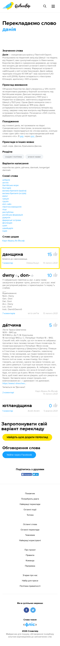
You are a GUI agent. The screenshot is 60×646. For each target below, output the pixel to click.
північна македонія (11, 206)
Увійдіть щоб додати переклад (27, 437)
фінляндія (7, 223)
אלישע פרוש (33, 313)
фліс (30, 624)
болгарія (6, 188)
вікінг (5, 196)
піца (4, 209)
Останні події (30, 509)
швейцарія (7, 228)
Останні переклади (30, 529)
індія (4, 231)
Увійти (19, 454)
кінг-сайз (6, 204)
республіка (7, 212)
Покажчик (30, 493)
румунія (6, 217)
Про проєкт (30, 550)
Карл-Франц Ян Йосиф (13, 240)
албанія (6, 180)
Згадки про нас (30, 575)
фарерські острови (11, 220)
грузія (5, 201)
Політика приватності (30, 586)
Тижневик (30, 535)
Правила (30, 555)
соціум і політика (13, 156)
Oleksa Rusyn (32, 263)
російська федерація (12, 215)
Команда (30, 560)
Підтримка (30, 566)
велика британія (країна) (14, 190)
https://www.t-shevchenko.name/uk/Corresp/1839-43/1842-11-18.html (14, 383)
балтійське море (10, 185)
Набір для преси (30, 580)
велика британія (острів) (14, 193)
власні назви (34, 156)
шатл (4, 225)
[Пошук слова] (45, 6)
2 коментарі (8, 392)
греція (5, 198)
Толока (30, 515)
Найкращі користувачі (30, 540)
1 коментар (7, 263)
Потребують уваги (30, 499)
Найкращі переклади (30, 504)
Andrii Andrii (34, 411)
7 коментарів (8, 313)
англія (5, 182)
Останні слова (30, 524)
